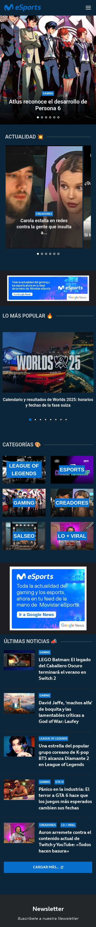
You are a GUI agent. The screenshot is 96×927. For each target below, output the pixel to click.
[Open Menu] (88, 7)
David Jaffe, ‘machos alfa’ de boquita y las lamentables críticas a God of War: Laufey (65, 711)
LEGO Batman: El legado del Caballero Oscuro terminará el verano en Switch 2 (65, 668)
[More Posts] (48, 867)
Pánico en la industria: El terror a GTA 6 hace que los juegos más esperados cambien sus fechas (65, 800)
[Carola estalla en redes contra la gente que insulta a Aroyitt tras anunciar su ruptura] (44, 196)
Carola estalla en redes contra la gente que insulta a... (44, 226)
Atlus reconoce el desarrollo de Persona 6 (48, 104)
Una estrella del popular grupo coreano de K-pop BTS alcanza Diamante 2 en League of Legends (64, 755)
